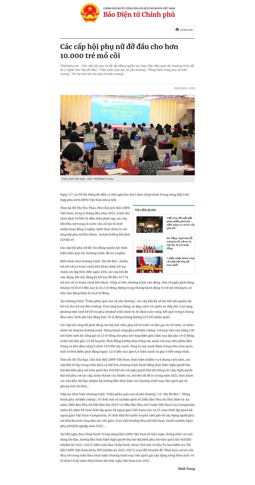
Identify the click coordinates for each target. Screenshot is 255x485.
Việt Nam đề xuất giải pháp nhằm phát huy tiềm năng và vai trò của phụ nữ (181, 223)
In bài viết (184, 30)
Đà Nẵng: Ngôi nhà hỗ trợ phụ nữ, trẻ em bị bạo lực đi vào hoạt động (179, 243)
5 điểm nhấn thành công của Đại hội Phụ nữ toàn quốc (180, 261)
